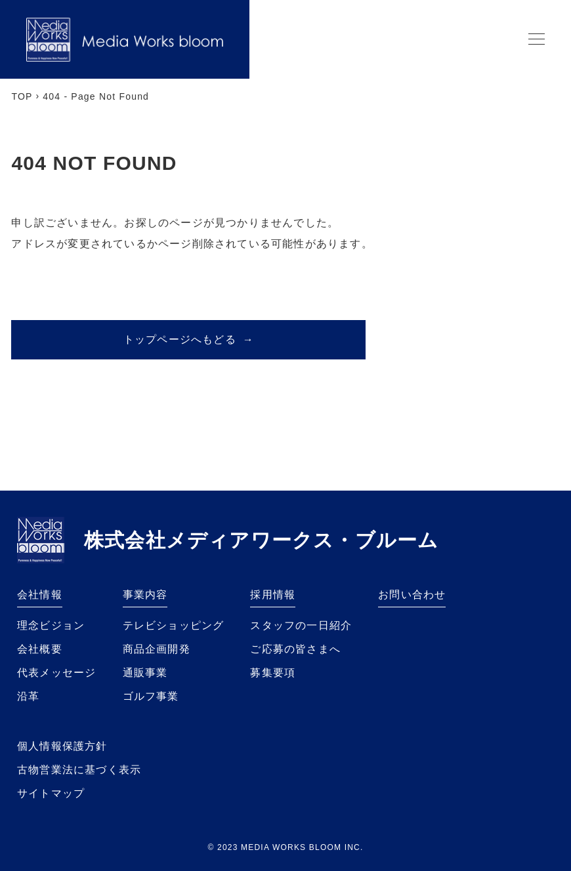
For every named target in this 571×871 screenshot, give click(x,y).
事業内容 (145, 594)
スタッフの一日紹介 (301, 625)
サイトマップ (51, 793)
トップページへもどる (188, 339)
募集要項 (272, 672)
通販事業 (145, 672)
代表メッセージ (56, 672)
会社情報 (39, 594)
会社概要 (39, 649)
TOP (21, 96)
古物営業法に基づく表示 (79, 769)
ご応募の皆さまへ (295, 649)
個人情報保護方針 (62, 746)
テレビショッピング (173, 625)
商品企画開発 (156, 649)
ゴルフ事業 (151, 696)
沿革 (28, 696)
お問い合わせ (412, 594)
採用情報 (272, 594)
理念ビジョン (51, 625)
